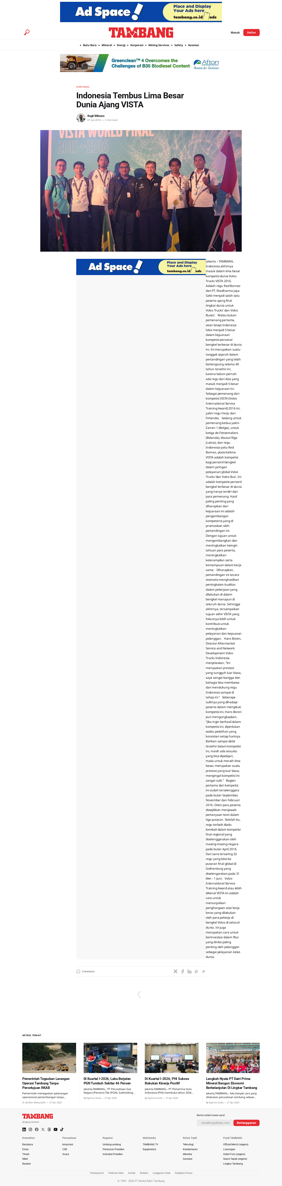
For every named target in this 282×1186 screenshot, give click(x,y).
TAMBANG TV (150, 1144)
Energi (121, 45)
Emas (25, 1149)
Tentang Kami (97, 1173)
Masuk (235, 32)
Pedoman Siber (116, 1173)
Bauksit (26, 1163)
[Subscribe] (246, 1123)
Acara (65, 1154)
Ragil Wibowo (95, 116)
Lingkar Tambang (233, 1163)
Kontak (131, 1173)
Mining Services (158, 45)
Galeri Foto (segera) (234, 1154)
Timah (25, 1154)
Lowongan (229, 1149)
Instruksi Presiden (113, 1154)
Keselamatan (190, 1149)
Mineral (107, 45)
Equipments (149, 1149)
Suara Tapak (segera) (235, 1158)
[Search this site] (27, 32)
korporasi (67, 1144)
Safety (178, 45)
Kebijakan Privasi (183, 1173)
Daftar (251, 32)
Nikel (25, 1158)
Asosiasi (193, 45)
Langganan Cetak (161, 1173)
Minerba (187, 1154)
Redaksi (144, 1173)
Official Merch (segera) (235, 1144)
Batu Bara (90, 45)
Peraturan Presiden (113, 1149)
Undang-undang (112, 1144)
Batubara (27, 1144)
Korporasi (136, 45)
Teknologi (188, 1144)
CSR (64, 1149)
